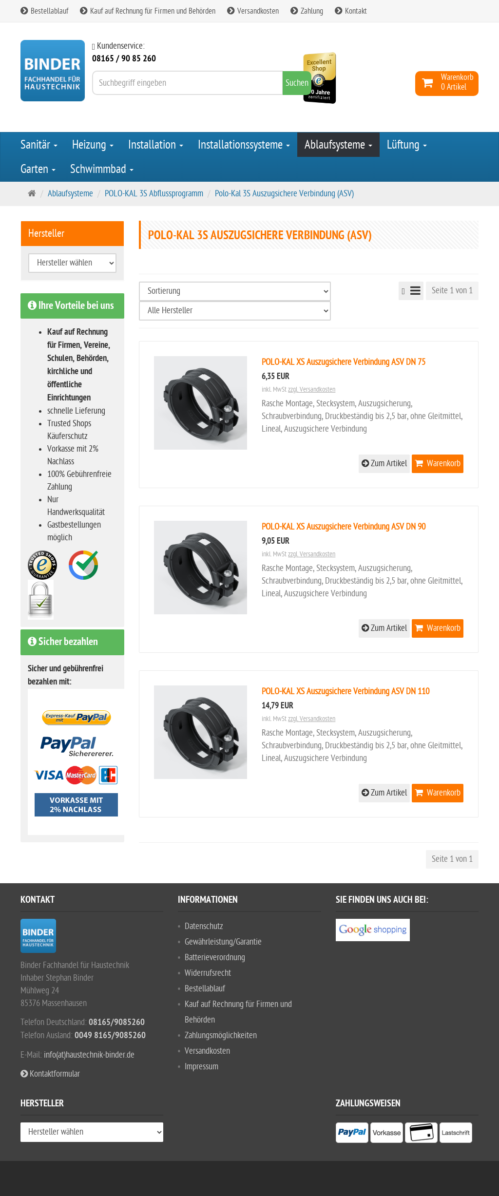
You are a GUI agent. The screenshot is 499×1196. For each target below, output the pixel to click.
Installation (155, 145)
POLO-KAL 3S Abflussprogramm (154, 194)
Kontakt (351, 11)
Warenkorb (438, 463)
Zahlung (306, 11)
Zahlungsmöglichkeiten (221, 1035)
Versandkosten (253, 11)
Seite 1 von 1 (452, 290)
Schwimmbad (102, 169)
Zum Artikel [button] (384, 463)
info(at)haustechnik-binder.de (89, 1055)
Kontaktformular (50, 1074)
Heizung (93, 145)
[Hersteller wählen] (235, 311)
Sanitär (39, 145)
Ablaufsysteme (338, 145)
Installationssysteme (244, 145)
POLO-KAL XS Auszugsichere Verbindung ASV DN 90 (343, 527)
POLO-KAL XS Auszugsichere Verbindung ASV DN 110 (345, 691)
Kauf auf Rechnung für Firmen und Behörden (147, 11)
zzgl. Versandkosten (311, 389)
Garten (38, 169)
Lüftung (407, 145)
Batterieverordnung (215, 957)
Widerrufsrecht (208, 973)
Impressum (201, 1067)
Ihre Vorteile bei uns (71, 306)
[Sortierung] (235, 291)
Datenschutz (204, 926)
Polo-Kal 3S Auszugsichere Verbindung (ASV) (284, 194)
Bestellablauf (44, 11)
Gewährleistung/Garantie (223, 942)
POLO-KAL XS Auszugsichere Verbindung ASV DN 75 (343, 362)
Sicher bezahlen (63, 642)
